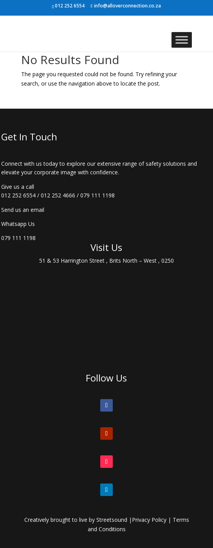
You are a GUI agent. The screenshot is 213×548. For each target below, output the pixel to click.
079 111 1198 (97, 195)
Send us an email (22, 209)
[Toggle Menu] (181, 39)
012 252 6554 (18, 195)
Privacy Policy (149, 519)
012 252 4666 (58, 195)
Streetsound (111, 519)
